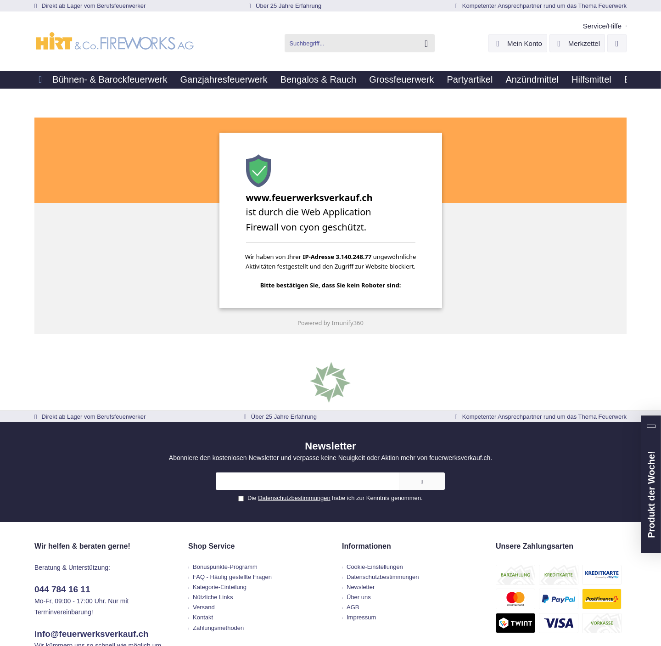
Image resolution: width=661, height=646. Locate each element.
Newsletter (361, 506)
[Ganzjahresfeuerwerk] (216, 80)
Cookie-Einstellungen (375, 486)
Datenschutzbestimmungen (308, 421)
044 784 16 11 (93, 498)
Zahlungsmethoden (238, 546)
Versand (224, 526)
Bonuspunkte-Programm (245, 486)
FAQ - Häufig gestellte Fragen (252, 496)
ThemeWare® (415, 615)
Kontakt (223, 536)
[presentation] (311, 274)
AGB (353, 526)
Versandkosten (366, 606)
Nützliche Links (233, 516)
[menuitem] (603, 24)
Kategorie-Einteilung (240, 506)
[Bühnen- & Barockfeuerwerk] (107, 80)
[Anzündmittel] (505, 80)
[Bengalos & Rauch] (306, 80)
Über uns (359, 516)
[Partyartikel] (448, 80)
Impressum (361, 536)
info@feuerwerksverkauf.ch (111, 519)
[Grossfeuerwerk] (384, 80)
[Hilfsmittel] (560, 80)
